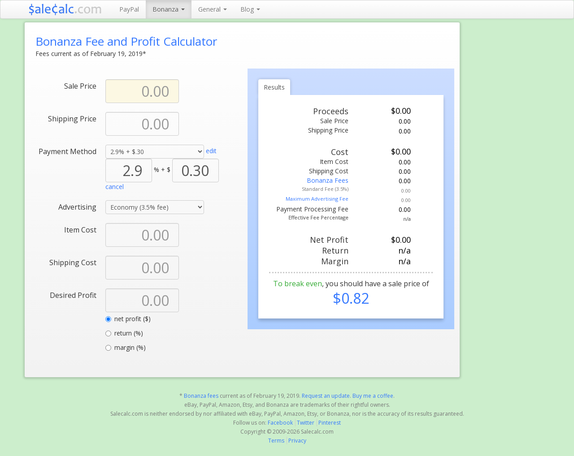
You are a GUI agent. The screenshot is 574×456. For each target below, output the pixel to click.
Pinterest (329, 422)
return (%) (124, 333)
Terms (276, 440)
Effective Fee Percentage (318, 217)
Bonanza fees (201, 396)
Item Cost (80, 229)
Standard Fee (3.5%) (325, 188)
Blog (250, 9)
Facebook (280, 422)
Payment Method (67, 151)
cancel (114, 186)
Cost (339, 151)
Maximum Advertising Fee (317, 198)
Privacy (297, 440)
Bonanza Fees (327, 180)
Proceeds (330, 111)
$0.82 (351, 298)
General (212, 9)
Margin (334, 261)
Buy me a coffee (372, 396)
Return (335, 250)
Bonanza (168, 9)
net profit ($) (128, 318)
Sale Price (80, 85)
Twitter (305, 422)
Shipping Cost (72, 262)
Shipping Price (72, 118)
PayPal (129, 9)
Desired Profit (73, 295)
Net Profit (329, 239)
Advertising (77, 206)
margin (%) (125, 347)
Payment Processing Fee (312, 209)
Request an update (326, 396)
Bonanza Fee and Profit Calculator (126, 41)
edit (211, 150)
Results (274, 87)
